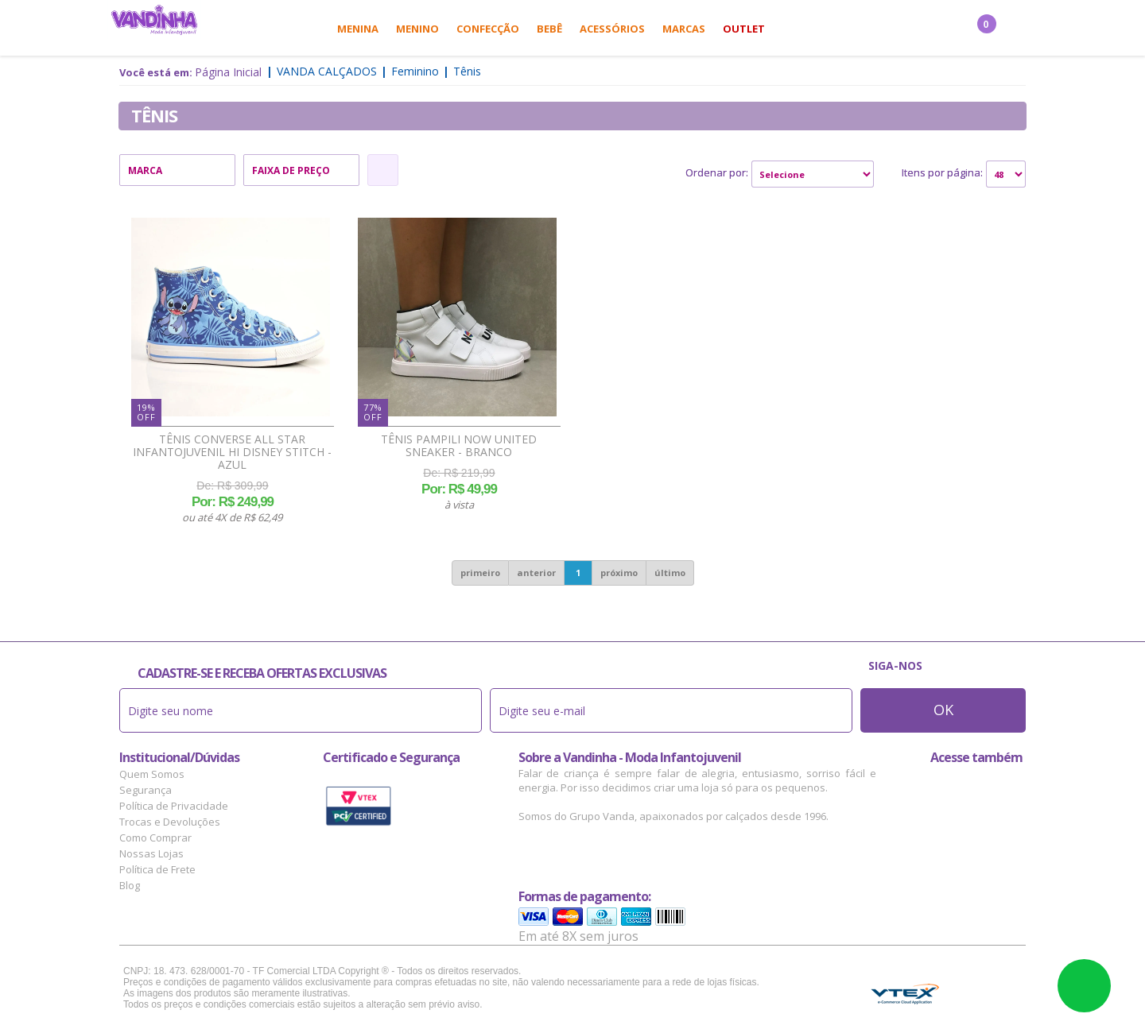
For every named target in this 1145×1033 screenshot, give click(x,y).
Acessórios (612, 28)
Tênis (467, 71)
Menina (357, 28)
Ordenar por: (716, 172)
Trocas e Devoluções (169, 821)
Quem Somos (151, 774)
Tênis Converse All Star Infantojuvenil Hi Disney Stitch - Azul (232, 452)
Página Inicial (228, 71)
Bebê (549, 28)
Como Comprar (155, 837)
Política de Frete (157, 869)
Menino (417, 28)
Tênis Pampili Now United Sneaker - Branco (459, 445)
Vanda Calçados (327, 71)
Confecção (487, 28)
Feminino (415, 71)
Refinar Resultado (382, 170)
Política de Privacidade (173, 806)
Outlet (744, 28)
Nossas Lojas (151, 853)
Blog (129, 885)
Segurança (145, 790)
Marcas (683, 28)
